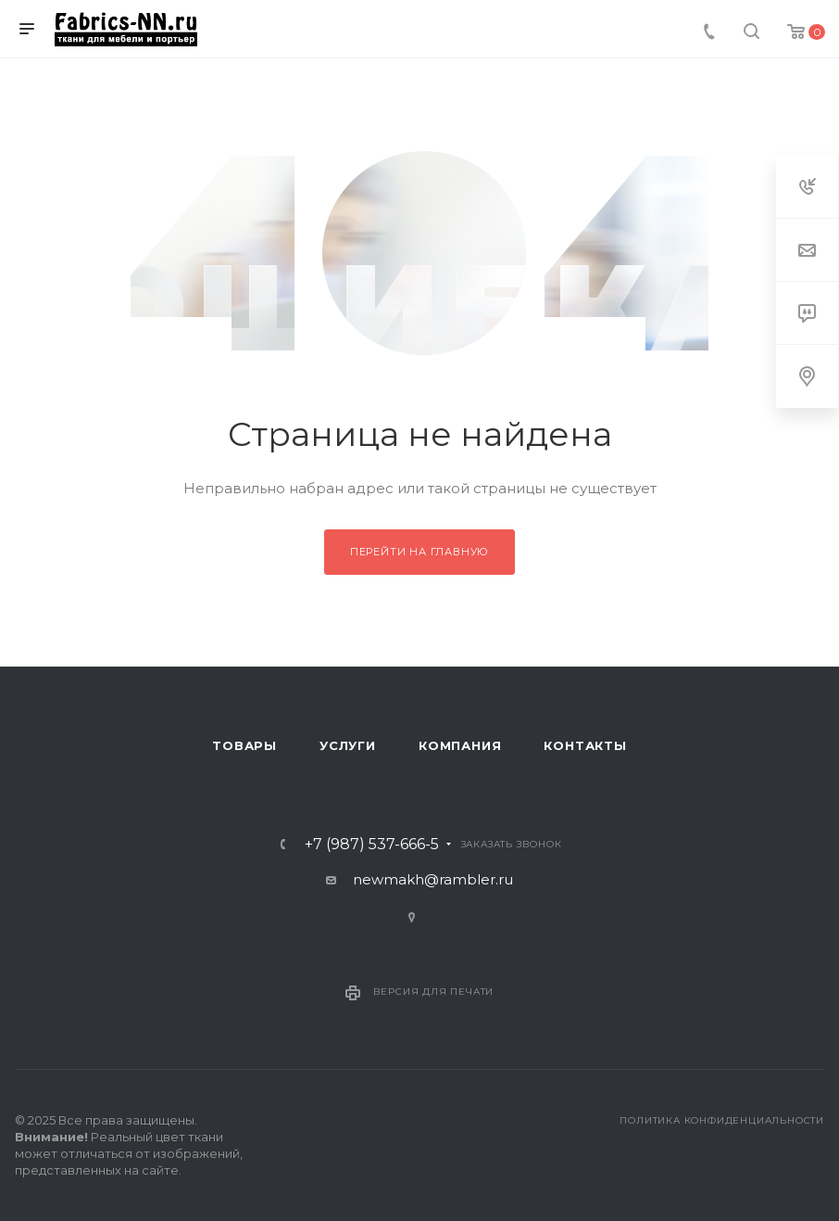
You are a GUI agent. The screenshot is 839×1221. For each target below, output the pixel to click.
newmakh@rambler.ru (433, 879)
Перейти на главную (419, 551)
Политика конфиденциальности (722, 1120)
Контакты (585, 745)
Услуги (347, 745)
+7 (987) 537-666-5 (372, 844)
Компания (460, 745)
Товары (244, 745)
